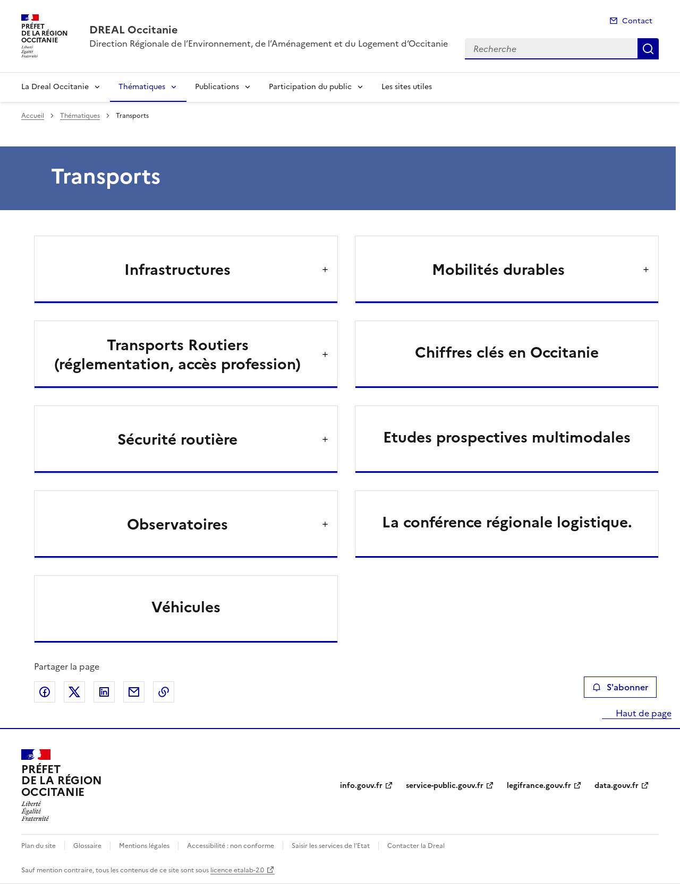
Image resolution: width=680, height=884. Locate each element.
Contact (637, 21)
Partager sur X (74, 692)
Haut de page (643, 713)
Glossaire (87, 846)
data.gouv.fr (616, 785)
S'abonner (620, 687)
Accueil (32, 115)
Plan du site (38, 846)
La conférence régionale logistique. (507, 522)
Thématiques (141, 86)
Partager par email (133, 692)
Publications (217, 86)
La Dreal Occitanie (55, 86)
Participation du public (310, 86)
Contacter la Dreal (416, 846)
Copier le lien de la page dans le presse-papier (163, 692)
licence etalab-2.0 (237, 870)
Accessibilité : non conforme (230, 846)
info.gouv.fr (361, 785)
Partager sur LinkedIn (104, 692)
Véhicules (185, 607)
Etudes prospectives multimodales (507, 437)
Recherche (648, 48)
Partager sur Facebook (44, 692)
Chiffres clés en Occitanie (507, 352)
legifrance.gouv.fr (539, 785)
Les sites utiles (406, 86)
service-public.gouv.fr (444, 785)
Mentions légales (144, 846)
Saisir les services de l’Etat (331, 846)
